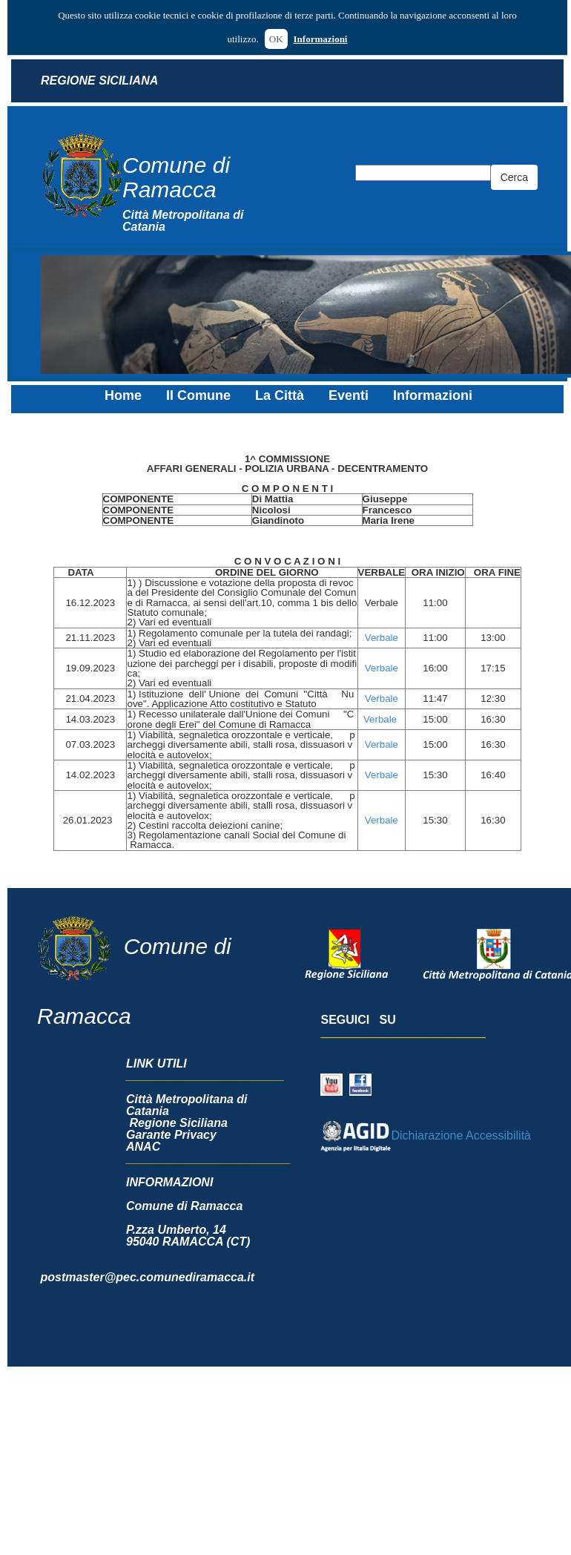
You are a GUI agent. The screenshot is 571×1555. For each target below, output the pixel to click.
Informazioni (321, 39)
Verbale (381, 637)
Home (123, 395)
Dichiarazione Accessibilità (425, 1135)
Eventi (349, 395)
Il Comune (198, 395)
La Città (279, 395)
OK (276, 39)
